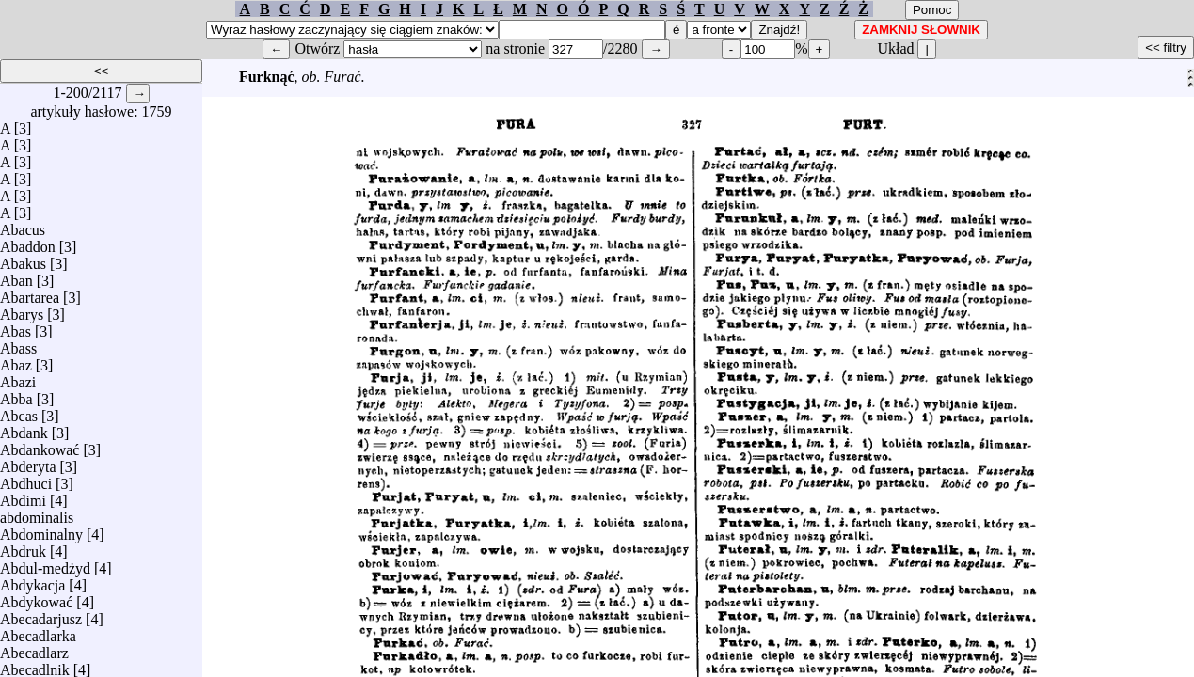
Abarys (21, 310)
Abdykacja (32, 581)
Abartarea (29, 293)
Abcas (19, 411)
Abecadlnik (35, 665)
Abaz (16, 361)
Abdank (24, 428)
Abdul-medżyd (45, 564)
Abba (16, 394)
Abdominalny (41, 530)
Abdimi (23, 496)
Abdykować (36, 598)
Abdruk (23, 547)
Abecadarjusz (41, 614)
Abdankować (39, 445)
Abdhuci (26, 479)
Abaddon (28, 242)
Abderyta (28, 462)
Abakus (23, 259)
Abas (15, 327)
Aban (16, 276)
